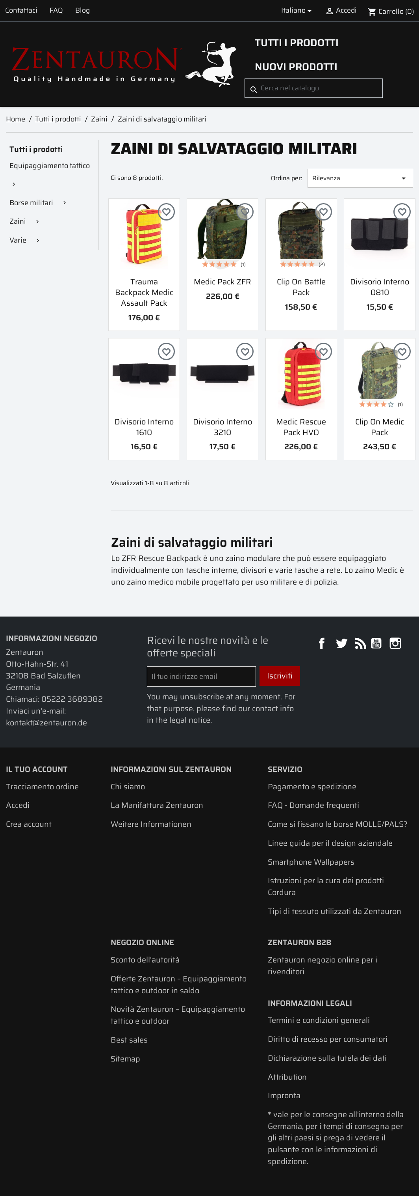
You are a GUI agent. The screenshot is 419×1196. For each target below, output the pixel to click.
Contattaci (21, 10)
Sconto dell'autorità (145, 959)
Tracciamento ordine (42, 786)
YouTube (377, 644)
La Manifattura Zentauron (157, 805)
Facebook (323, 644)
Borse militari (31, 202)
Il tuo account (37, 769)
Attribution (287, 1077)
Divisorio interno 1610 (144, 427)
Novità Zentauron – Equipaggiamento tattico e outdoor (178, 1015)
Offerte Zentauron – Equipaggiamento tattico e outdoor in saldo (179, 984)
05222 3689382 (72, 699)
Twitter (342, 644)
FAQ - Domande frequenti (313, 805)
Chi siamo (128, 786)
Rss (359, 644)
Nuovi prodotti (296, 67)
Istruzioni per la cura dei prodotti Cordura (326, 886)
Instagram (396, 644)
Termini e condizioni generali (319, 1020)
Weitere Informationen (151, 824)
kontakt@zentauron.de (46, 722)
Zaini (17, 221)
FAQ (56, 10)
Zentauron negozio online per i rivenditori (322, 965)
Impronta (284, 1095)
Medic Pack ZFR (222, 281)
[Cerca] (314, 88)
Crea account (29, 824)
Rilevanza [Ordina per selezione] (360, 178)
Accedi (18, 805)
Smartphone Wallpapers (311, 862)
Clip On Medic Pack (379, 427)
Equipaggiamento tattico (49, 165)
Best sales (129, 1039)
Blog (82, 10)
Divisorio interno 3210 (222, 427)
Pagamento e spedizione (312, 786)
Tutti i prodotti (297, 42)
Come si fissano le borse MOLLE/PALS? (338, 824)
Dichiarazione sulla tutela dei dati (327, 1058)
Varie (17, 240)
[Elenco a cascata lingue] (297, 10)
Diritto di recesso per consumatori (327, 1039)
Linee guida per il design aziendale (330, 843)
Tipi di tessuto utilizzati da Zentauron (334, 911)
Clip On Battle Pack (301, 287)
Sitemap (125, 1058)
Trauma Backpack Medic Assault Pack (144, 292)
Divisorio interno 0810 (379, 287)
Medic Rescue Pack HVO (301, 427)
